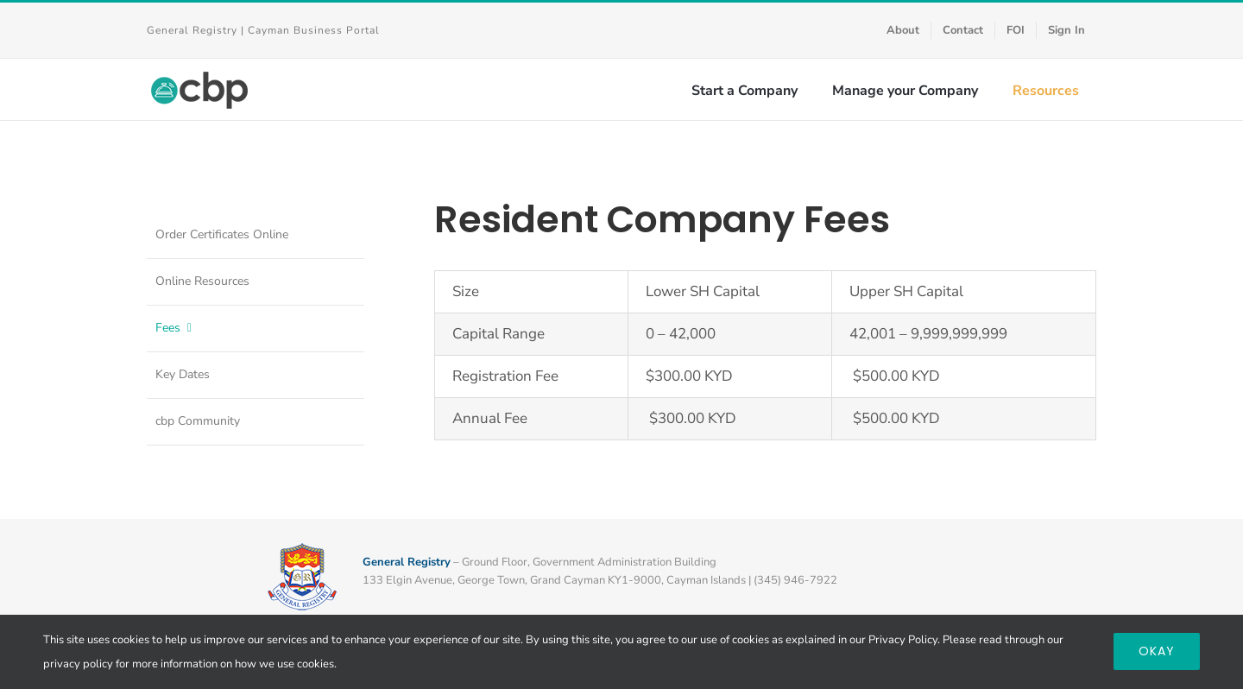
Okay (1157, 651)
